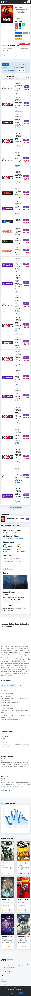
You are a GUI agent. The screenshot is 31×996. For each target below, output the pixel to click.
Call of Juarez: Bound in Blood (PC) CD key (7, 863)
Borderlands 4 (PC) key (23, 900)
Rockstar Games (18, 538)
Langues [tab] (19, 685)
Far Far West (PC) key (23, 863)
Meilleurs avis (7, 67)
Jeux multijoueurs (8, 561)
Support (21, 71)
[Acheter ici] (26, 86)
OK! (21, 993)
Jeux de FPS (18, 565)
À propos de (22, 64)
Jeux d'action (7, 558)
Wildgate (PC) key (7, 936)
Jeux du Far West (8, 568)
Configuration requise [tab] (8, 685)
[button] (28, 1)
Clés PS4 (25, 33)
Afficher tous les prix (15, 507)
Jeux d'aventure (18, 558)
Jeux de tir (18, 561)
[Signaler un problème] (16, 56)
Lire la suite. (13, 993)
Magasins (3, 981)
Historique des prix (19, 67)
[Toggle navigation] (25, 2)
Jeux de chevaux (8, 565)
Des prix (5, 64)
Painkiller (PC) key (7, 900)
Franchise (13, 64)
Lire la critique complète (7, 749)
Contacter (3, 984)
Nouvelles (3, 979)
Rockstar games (7, 538)
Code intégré (18, 36)
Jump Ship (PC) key (23, 936)
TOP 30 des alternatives (9, 70)
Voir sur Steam (19, 38)
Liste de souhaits (9, 56)
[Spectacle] (27, 519)
